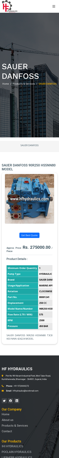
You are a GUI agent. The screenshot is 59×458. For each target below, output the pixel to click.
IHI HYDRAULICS (12, 446)
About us (7, 420)
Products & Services (24, 83)
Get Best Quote (29, 235)
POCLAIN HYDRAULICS (16, 452)
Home (5, 83)
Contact (7, 431)
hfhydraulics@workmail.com (20, 391)
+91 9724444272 (15, 386)
